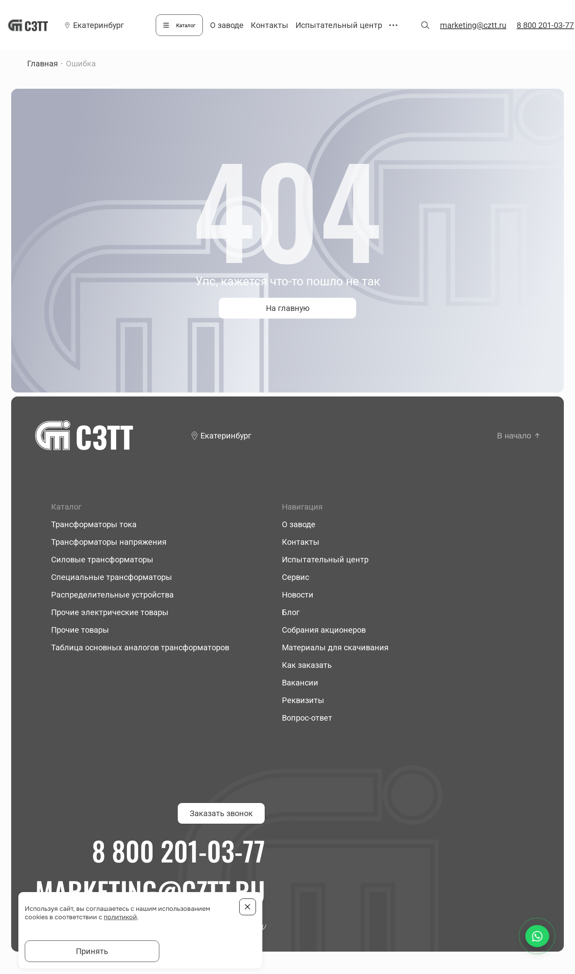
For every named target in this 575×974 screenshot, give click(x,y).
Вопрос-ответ (307, 718)
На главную (287, 308)
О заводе (227, 25)
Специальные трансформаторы (111, 577)
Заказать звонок (221, 813)
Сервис (295, 577)
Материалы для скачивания (335, 647)
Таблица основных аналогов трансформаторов (140, 647)
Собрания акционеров (324, 630)
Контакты (269, 25)
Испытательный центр (338, 25)
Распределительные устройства (112, 595)
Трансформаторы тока (94, 524)
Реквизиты (303, 700)
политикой (120, 917)
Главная (42, 63)
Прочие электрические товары (110, 612)
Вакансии (300, 682)
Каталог (185, 25)
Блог (290, 612)
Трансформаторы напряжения (109, 542)
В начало (514, 435)
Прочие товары (80, 630)
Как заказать (307, 665)
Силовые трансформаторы (102, 559)
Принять (92, 951)
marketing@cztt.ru (473, 25)
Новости (297, 595)
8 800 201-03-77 (545, 25)
